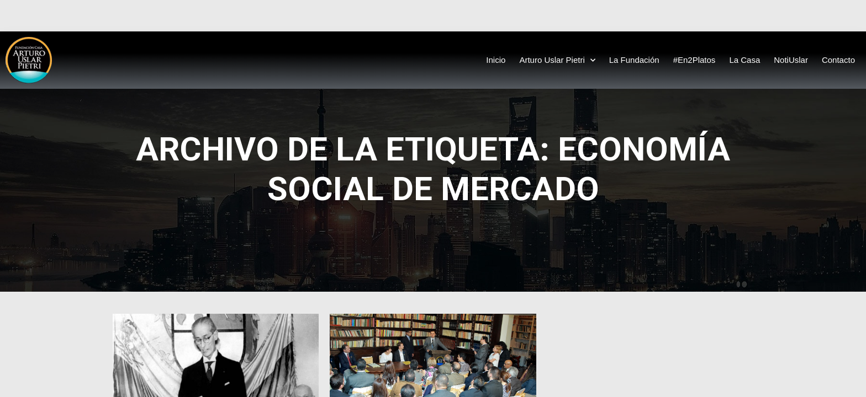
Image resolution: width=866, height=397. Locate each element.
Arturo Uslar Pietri (557, 60)
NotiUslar (791, 60)
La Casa (744, 60)
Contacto (838, 60)
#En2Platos (694, 60)
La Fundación (634, 60)
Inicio (495, 60)
